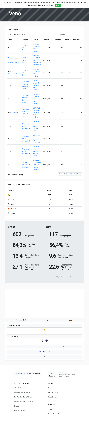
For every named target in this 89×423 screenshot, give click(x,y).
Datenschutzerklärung (55, 414)
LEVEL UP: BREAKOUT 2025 (25, 47)
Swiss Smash (52, 397)
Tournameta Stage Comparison (24, 401)
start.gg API (72, 375)
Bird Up (15, 112)
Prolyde (10, 58)
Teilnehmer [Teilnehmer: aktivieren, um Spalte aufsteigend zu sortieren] (57, 40)
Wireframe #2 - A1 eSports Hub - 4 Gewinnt (37, 138)
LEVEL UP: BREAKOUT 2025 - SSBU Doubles (37, 72)
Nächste (73, 174)
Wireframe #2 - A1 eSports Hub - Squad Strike (37, 126)
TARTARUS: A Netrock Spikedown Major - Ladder (36, 85)
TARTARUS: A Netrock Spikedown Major (26, 85)
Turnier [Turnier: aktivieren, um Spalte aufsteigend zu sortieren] (25, 40)
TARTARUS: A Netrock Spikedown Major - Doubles (36, 112)
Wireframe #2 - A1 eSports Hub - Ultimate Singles (37, 151)
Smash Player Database (22, 392)
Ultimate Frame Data (21, 388)
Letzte (79, 174)
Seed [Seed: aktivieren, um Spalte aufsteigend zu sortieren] (67, 40)
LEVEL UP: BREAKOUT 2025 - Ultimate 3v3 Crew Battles (37, 60)
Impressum (51, 409)
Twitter (18, 373)
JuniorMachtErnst (14, 62)
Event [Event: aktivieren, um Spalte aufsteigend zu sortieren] (36, 40)
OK (58, 5)
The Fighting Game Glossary (23, 397)
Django (65, 373)
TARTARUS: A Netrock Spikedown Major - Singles (36, 99)
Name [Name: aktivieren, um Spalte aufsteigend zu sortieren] (10, 40)
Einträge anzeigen (16, 34)
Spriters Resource (20, 410)
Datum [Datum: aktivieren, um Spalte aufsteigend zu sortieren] (46, 40)
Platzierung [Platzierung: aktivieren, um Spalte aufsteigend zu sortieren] (76, 40)
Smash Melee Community (56, 388)
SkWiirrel (67, 376)
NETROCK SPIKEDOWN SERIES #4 (26, 165)
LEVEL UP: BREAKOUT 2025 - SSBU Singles (37, 47)
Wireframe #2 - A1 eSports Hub (26, 126)
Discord (27, 373)
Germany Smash (53, 392)
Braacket (17, 406)
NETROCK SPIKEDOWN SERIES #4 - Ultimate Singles (37, 165)
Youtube (36, 373)
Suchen (71, 34)
